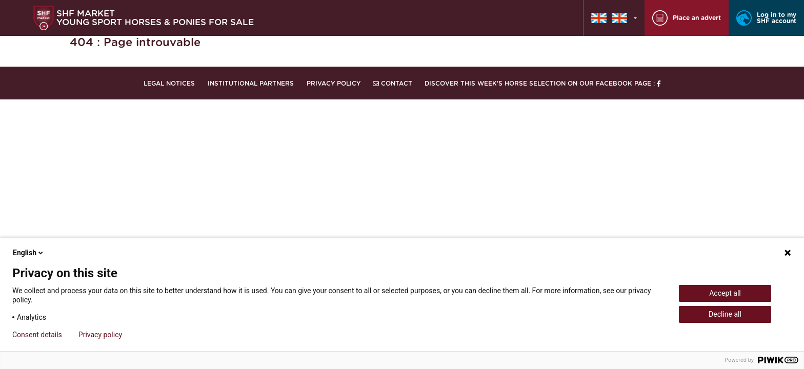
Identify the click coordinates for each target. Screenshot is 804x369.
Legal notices (169, 83)
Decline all (725, 314)
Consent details (37, 335)
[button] (614, 18)
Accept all (725, 293)
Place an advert (686, 18)
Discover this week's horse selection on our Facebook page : (543, 83)
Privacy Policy (333, 83)
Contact (392, 83)
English (29, 253)
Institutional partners (251, 83)
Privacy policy (100, 335)
